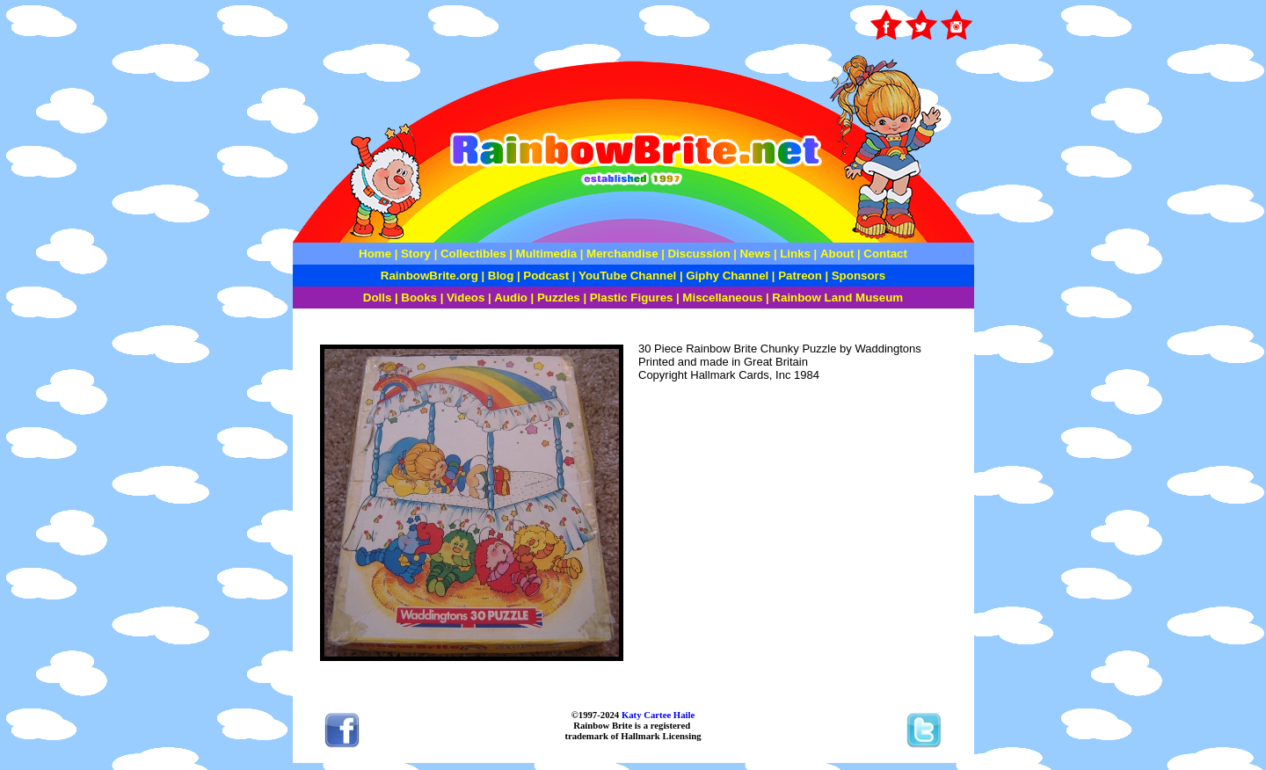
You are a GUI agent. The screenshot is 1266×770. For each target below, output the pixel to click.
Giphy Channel (727, 275)
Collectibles (473, 253)
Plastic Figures (631, 297)
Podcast (546, 275)
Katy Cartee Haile (657, 714)
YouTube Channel (627, 275)
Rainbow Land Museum (837, 297)
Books (419, 297)
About (838, 253)
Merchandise (622, 253)
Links (795, 253)
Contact (885, 253)
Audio (511, 297)
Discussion (698, 253)
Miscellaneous (722, 297)
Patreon (798, 275)
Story (416, 253)
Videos (465, 297)
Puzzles (558, 297)
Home (375, 253)
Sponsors (858, 275)
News (754, 253)
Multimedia (547, 253)
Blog (501, 275)
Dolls (377, 297)
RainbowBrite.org (429, 275)
